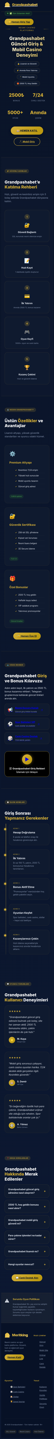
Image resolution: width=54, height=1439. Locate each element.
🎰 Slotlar (14, 1397)
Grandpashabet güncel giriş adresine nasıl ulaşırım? (23, 1191)
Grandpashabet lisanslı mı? (23, 1251)
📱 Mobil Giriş (27, 141)
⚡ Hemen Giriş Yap (19, 21)
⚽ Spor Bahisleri (17, 1387)
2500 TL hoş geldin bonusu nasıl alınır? (23, 1206)
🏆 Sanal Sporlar (17, 1402)
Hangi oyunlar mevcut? (21, 1264)
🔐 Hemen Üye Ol (27, 636)
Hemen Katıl (14, 1357)
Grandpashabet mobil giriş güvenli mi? (23, 1222)
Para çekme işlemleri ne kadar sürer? (25, 1237)
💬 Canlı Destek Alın (27, 1277)
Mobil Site (43, 1350)
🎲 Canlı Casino (17, 1392)
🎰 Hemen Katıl (27, 130)
